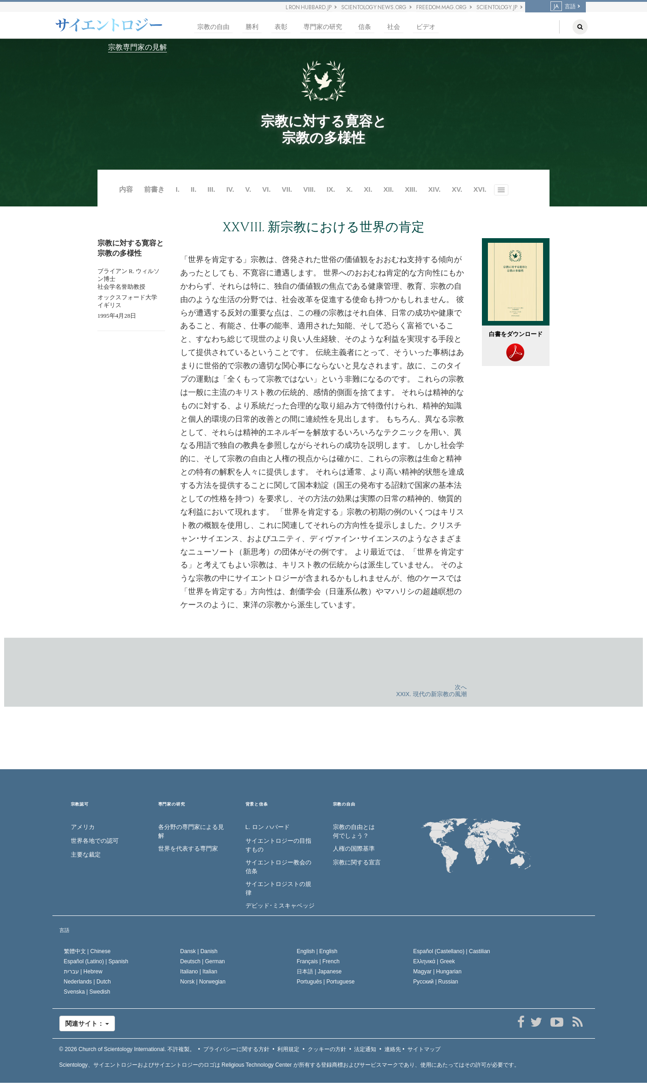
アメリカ (83, 826)
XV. (457, 189)
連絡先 (392, 1049)
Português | (326, 981)
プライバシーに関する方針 (236, 1049)
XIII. (411, 189)
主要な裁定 (86, 854)
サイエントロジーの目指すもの (278, 845)
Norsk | (203, 981)
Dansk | (199, 951)
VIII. (309, 189)
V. (248, 189)
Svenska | (87, 992)
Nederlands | (87, 981)
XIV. (434, 189)
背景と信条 (257, 804)
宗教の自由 (213, 26)
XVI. (479, 189)
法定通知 (365, 1049)
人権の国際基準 (354, 848)
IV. (230, 189)
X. (349, 189)
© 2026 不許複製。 (127, 1049)
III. (211, 189)
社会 (393, 26)
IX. (330, 189)
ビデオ (425, 26)
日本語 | (319, 971)
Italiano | (199, 971)
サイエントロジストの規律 (278, 888)
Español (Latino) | (96, 961)
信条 (364, 26)
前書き (154, 189)
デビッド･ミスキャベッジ (280, 905)
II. (194, 189)
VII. (287, 189)
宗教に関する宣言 (357, 862)
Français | (318, 961)
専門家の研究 (322, 26)
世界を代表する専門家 (188, 848)
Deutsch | (202, 961)
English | (317, 951)
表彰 (281, 26)
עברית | (83, 971)
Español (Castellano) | (451, 951)
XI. (368, 189)
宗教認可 (80, 804)
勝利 (252, 26)
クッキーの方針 (327, 1049)
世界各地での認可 (95, 840)
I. (177, 189)
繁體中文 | (87, 951)
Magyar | (437, 971)
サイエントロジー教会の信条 (278, 867)
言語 (563, 6)
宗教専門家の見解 (137, 47)
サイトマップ (424, 1049)
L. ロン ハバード (268, 826)
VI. (267, 189)
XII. (389, 189)
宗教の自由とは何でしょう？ (354, 831)
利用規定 (288, 1049)
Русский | (435, 981)
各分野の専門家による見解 (191, 831)
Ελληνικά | (434, 961)
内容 (126, 189)
